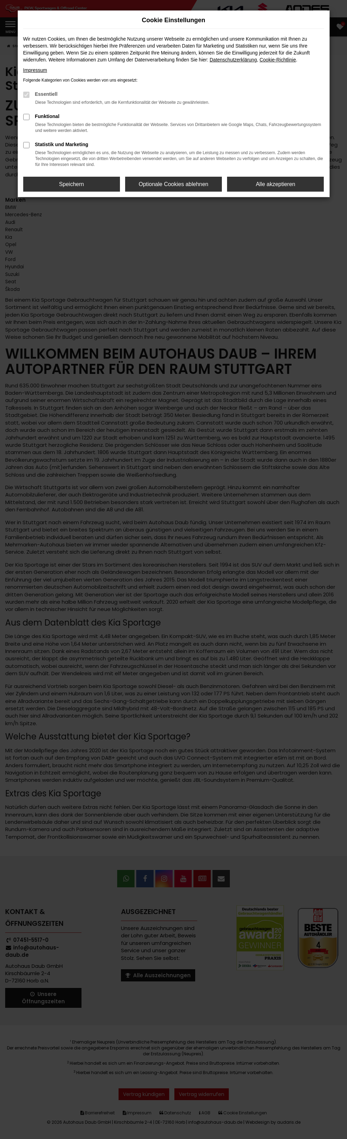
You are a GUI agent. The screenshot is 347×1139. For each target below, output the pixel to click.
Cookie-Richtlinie (278, 59)
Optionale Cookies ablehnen (173, 184)
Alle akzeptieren (275, 184)
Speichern (71, 184)
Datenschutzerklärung (233, 59)
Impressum (35, 70)
